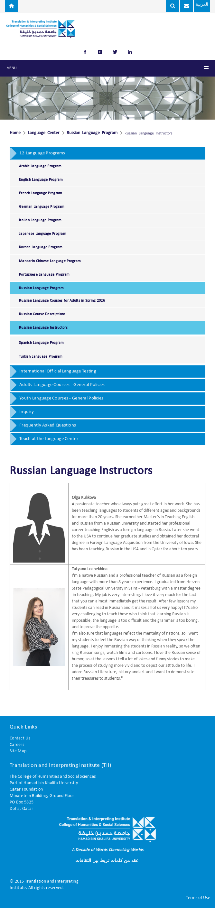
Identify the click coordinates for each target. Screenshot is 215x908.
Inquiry (26, 411)
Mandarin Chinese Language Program (50, 261)
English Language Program (41, 180)
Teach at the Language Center (48, 438)
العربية (195, 5)
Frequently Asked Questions (47, 425)
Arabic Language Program (40, 166)
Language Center (44, 133)
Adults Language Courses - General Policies (62, 384)
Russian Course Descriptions (42, 314)
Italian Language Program (40, 220)
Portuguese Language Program (44, 275)
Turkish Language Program (41, 357)
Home (15, 133)
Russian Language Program (92, 133)
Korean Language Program (40, 247)
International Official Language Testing (57, 371)
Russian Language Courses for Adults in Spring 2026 (62, 301)
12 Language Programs (42, 153)
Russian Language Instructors (43, 328)
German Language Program (41, 207)
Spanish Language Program (41, 343)
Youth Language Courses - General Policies (61, 398)
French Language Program (40, 193)
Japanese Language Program (42, 234)
